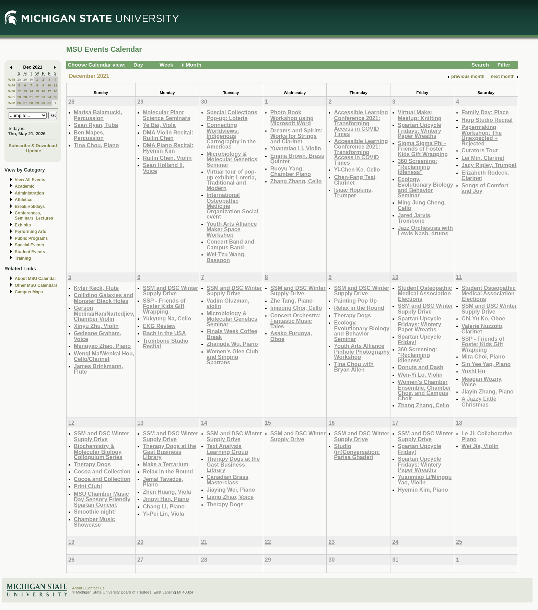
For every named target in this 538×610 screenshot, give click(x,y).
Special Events (29, 245)
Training (23, 258)
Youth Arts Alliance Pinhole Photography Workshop (361, 351)
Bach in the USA (164, 333)
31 (49, 103)
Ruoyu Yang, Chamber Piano (290, 171)
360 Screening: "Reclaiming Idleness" (417, 166)
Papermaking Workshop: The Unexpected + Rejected (481, 135)
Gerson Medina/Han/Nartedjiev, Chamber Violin (104, 313)
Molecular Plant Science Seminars (166, 115)
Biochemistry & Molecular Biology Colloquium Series (98, 451)
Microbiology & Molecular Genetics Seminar (232, 159)
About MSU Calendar (35, 278)
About (77, 588)
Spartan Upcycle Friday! (419, 339)
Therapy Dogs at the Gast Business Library (169, 451)
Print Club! (88, 486)
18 (55, 91)
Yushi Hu (473, 371)
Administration (29, 193)
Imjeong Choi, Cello (296, 308)
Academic (24, 186)
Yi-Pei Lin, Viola (163, 514)
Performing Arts (30, 231)
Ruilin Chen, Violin (167, 158)
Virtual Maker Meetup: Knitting (419, 115)
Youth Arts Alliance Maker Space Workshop (232, 229)
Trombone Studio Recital (165, 344)
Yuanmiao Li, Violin (295, 148)
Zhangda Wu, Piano (232, 344)
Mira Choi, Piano (483, 356)
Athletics (23, 199)
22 (37, 97)
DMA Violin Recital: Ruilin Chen (168, 135)
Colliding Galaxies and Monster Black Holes (103, 298)
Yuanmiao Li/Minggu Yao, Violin (425, 480)
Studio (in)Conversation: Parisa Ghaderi (357, 451)
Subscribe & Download (33, 145)
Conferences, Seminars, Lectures (34, 216)
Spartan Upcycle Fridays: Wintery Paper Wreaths (419, 130)
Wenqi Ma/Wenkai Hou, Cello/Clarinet (104, 356)
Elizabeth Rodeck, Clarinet (485, 175)
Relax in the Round (359, 308)
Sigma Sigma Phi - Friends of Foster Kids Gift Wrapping (423, 148)
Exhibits (23, 225)
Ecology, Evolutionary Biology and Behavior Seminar (425, 187)
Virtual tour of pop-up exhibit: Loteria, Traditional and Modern (231, 179)
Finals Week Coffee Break (232, 334)
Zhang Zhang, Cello (296, 181)
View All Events (30, 179)
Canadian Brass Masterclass (227, 480)
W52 (11, 103)
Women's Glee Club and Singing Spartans (232, 356)
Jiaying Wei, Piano (231, 489)
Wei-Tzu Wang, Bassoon (226, 257)
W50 (11, 91)
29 (25, 79)
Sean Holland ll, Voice (163, 168)
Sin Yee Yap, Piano (486, 364)
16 (43, 91)
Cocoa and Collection (102, 471)
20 (25, 97)
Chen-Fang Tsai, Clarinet (355, 180)
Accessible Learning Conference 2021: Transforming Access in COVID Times (361, 123)
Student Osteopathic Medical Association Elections (425, 293)
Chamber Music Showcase (94, 522)
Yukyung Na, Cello (167, 318)
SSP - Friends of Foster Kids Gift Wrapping (164, 306)
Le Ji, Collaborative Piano (486, 436)
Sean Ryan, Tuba (96, 125)
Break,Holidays (30, 206)
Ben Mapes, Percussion (89, 135)
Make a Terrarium (165, 464)
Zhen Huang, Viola (167, 492)
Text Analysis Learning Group (227, 449)
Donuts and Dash (420, 367)
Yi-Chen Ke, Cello (357, 169)
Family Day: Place (484, 112)
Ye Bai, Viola (159, 125)
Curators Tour (479, 150)
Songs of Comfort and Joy (484, 188)
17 (49, 91)
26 (19, 103)
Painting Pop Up (355, 300)
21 (31, 97)
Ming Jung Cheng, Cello (422, 205)
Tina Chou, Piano (96, 145)
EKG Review (159, 326)
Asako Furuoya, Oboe (291, 336)
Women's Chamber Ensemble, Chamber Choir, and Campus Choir (424, 390)
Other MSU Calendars (36, 285)
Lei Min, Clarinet (482, 158)
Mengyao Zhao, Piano (102, 346)
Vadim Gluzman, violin (228, 303)
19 (19, 97)
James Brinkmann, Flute (98, 369)
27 (25, 103)
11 (55, 85)
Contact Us (95, 588)
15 (37, 91)
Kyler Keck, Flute (96, 288)
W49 (11, 85)
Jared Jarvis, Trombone (415, 218)
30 (31, 79)
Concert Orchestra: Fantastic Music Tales (295, 320)
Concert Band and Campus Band (230, 244)
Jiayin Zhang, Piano (487, 391)
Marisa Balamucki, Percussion (98, 115)
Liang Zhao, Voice (230, 497)
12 (19, 91)
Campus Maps (29, 292)
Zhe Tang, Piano (291, 300)
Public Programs (31, 238)
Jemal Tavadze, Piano (163, 482)
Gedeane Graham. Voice (97, 336)
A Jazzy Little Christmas (478, 402)
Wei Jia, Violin (480, 446)
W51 (11, 97)
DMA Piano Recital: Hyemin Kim (168, 148)
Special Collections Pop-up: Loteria (232, 115)
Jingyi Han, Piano (166, 499)
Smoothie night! (95, 511)
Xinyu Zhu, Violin (96, 326)
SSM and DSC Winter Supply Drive (170, 291)
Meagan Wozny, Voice (482, 382)
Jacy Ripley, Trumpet (488, 165)
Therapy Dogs (352, 315)
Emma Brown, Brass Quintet (297, 159)
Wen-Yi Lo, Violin (420, 375)
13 (25, 91)
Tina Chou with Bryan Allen (353, 367)
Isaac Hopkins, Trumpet (353, 193)
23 (43, 97)
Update (33, 150)
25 (55, 97)
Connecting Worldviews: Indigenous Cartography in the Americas (231, 136)
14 (31, 91)
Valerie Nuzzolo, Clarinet (482, 329)
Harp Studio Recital (487, 120)
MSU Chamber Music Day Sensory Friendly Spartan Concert (102, 499)
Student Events (30, 251)
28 (19, 79)
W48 (11, 79)
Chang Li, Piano (164, 506)
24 (49, 97)
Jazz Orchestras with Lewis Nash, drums (425, 231)
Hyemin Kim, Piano (423, 489)
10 (49, 85)
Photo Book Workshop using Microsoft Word (292, 117)
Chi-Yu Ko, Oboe (483, 318)
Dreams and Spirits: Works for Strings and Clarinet (296, 135)
